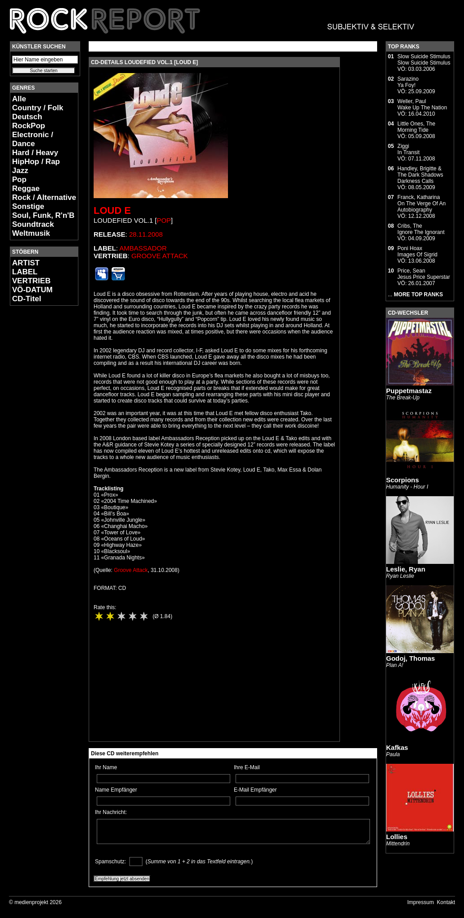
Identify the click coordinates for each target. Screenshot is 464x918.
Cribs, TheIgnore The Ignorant (420, 229)
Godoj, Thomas (410, 658)
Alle (19, 99)
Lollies (397, 836)
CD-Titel (26, 298)
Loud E (112, 210)
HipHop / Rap (36, 161)
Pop (19, 179)
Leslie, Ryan (405, 569)
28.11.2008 (146, 234)
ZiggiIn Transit (408, 149)
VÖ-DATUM (32, 290)
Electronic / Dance (32, 139)
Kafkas (397, 747)
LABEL (25, 272)
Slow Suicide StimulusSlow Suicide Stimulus (423, 59)
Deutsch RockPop (28, 121)
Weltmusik (31, 233)
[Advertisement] (37, 446)
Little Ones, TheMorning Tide (416, 127)
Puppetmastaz (409, 390)
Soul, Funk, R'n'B (43, 215)
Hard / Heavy (35, 152)
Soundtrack (33, 224)
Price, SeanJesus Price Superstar (423, 274)
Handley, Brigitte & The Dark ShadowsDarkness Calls (420, 174)
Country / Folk (37, 108)
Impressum (420, 902)
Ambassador (143, 248)
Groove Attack (159, 256)
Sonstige (28, 206)
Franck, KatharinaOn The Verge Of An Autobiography (421, 203)
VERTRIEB (31, 281)
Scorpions (402, 480)
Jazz (20, 170)
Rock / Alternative (44, 197)
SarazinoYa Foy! (407, 82)
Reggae (25, 188)
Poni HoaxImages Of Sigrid (417, 251)
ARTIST (25, 263)
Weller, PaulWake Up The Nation (422, 104)
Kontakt (446, 902)
